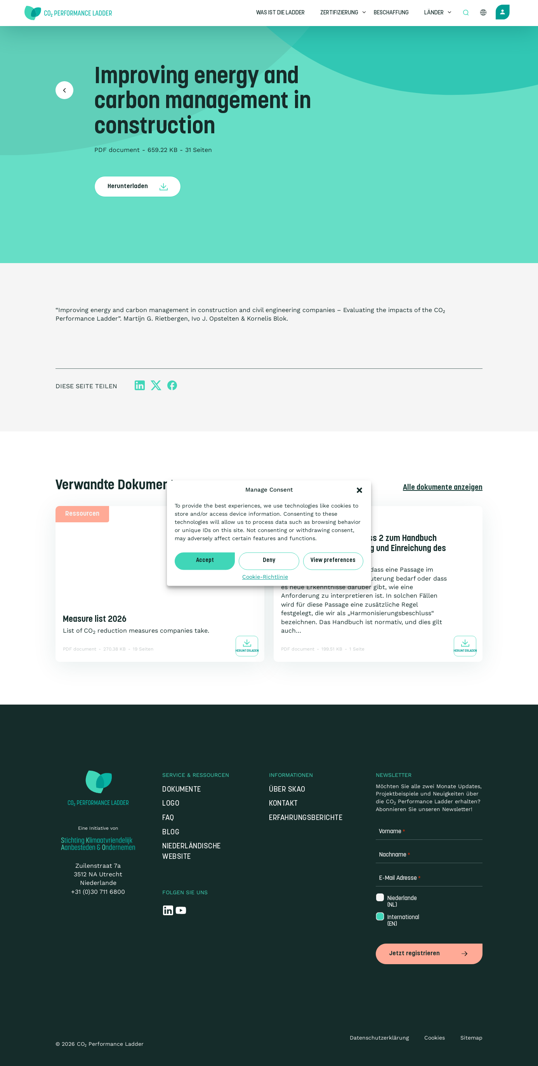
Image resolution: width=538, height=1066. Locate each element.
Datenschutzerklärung (379, 1037)
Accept (205, 561)
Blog (170, 832)
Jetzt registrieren (429, 953)
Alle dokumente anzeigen (441, 487)
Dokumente (181, 790)
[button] (359, 490)
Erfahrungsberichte (305, 818)
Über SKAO (287, 790)
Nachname (394, 855)
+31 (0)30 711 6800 (98, 891)
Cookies (434, 1037)
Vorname (392, 832)
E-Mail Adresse (400, 878)
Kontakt (283, 804)
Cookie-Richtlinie (265, 577)
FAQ (168, 818)
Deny (269, 561)
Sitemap (471, 1037)
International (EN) (399, 921)
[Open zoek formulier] (465, 13)
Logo (170, 804)
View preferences (333, 561)
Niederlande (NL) (399, 901)
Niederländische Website (191, 852)
